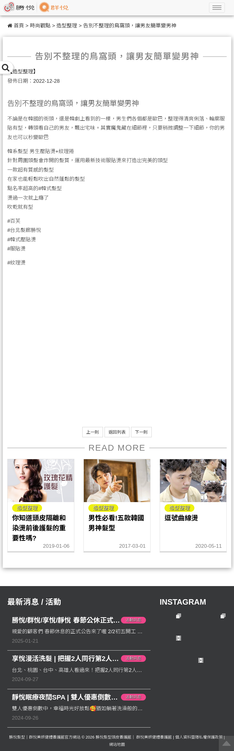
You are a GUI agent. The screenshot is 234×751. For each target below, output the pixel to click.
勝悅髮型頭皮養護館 (113, 737)
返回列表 (117, 432)
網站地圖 (117, 744)
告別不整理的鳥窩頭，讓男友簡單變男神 (129, 26)
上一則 (92, 432)
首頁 (19, 26)
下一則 (141, 432)
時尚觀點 (40, 26)
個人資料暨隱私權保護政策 (199, 737)
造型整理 (66, 26)
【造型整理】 (22, 72)
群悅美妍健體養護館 (154, 737)
